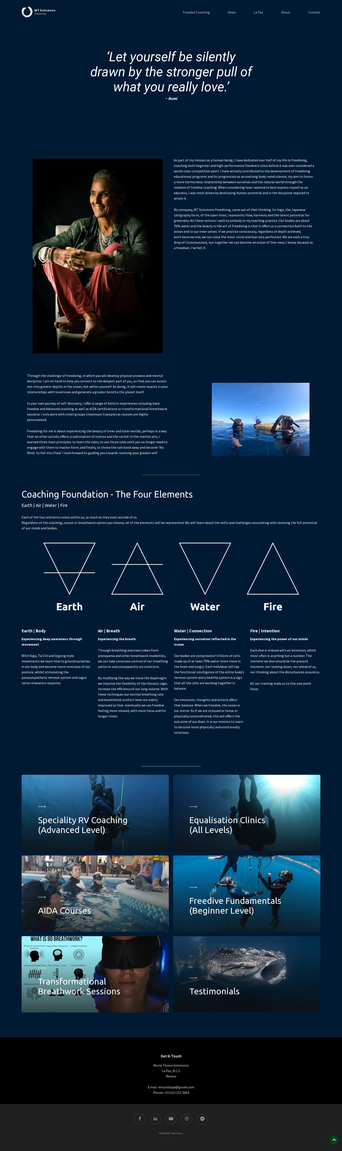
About (285, 12)
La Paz (258, 12)
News (232, 12)
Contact (314, 12)
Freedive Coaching (196, 12)
